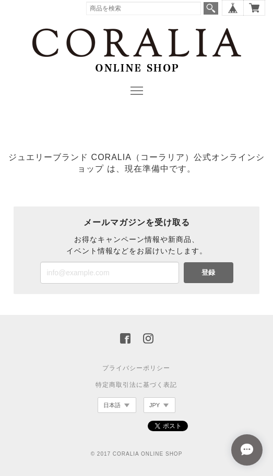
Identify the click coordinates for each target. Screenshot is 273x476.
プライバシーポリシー (136, 368)
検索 (211, 8)
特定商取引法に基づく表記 (136, 384)
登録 (208, 272)
